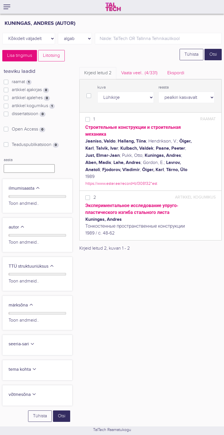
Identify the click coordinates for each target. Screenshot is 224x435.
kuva (101, 87)
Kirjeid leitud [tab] (97, 73)
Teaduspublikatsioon (35, 145)
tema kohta (23, 369)
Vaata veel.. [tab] (139, 73)
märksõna (21, 305)
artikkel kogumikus (33, 106)
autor (17, 227)
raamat (22, 82)
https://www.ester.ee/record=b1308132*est (121, 183)
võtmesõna (22, 394)
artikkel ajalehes (31, 98)
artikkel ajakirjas (30, 90)
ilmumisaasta (24, 188)
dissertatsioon (29, 114)
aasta (8, 160)
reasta (163, 87)
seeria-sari (22, 344)
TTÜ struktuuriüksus (31, 266)
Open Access (28, 129)
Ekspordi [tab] (175, 73)
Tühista (191, 54)
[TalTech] (113, 6)
